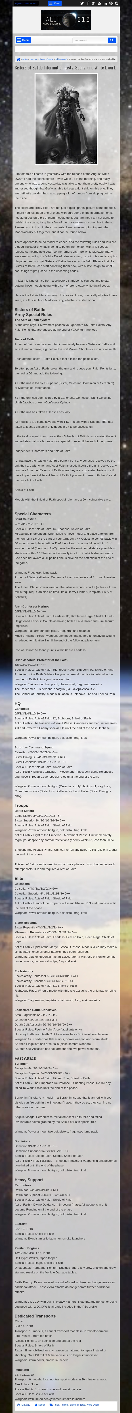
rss (99, 3)
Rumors (64, 1405)
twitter (82, 3)
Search (112, 40)
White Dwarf (92, 1405)
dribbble (111, 3)
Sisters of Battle (77, 1405)
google (93, 3)
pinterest (117, 3)
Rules (56, 1405)
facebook (88, 3)
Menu (57, 3)
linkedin (105, 3)
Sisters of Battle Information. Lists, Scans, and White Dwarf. (65, 67)
